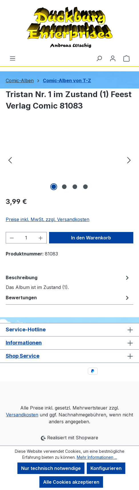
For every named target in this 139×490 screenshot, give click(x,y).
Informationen (24, 343)
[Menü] (12, 58)
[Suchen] (99, 58)
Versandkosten (22, 415)
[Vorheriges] (10, 159)
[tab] (68, 282)
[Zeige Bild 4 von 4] (85, 186)
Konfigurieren (106, 468)
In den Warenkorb (91, 238)
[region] (69, 159)
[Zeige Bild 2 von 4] (64, 186)
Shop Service (22, 356)
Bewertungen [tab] (68, 298)
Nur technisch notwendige (51, 468)
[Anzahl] (26, 237)
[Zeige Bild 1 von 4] (53, 186)
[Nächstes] (129, 159)
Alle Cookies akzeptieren (71, 482)
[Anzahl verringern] (12, 237)
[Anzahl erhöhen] (41, 237)
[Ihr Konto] (113, 58)
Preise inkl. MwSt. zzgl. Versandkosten (47, 219)
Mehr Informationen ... (97, 457)
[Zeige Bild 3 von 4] (74, 186)
